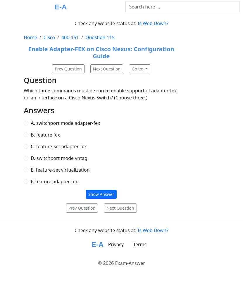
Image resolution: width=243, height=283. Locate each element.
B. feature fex (45, 135)
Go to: (138, 69)
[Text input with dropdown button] (182, 6)
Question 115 (100, 37)
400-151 (70, 37)
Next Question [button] (106, 69)
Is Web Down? (153, 23)
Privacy (116, 244)
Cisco (49, 37)
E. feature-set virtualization (60, 170)
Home (30, 37)
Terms (140, 244)
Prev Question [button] (68, 69)
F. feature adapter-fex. (55, 181)
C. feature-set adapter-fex (59, 146)
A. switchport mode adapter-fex (65, 123)
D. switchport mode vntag (59, 158)
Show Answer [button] (101, 194)
